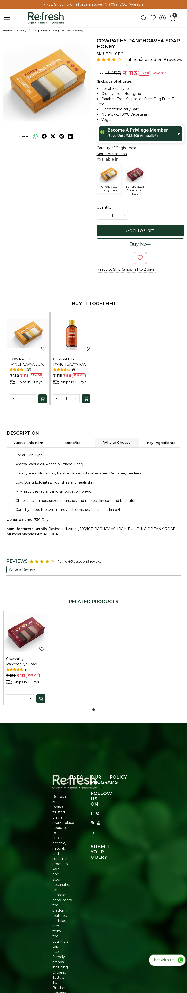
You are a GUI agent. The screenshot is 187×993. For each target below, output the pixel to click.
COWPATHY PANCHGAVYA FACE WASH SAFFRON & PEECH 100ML (71, 362)
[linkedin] (70, 136)
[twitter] (53, 136)
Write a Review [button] (22, 569)
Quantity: (104, 207)
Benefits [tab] (72, 443)
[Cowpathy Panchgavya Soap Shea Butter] (26, 633)
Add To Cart (140, 230)
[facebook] (44, 136)
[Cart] (42, 398)
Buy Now (140, 244)
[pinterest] (61, 136)
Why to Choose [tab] (117, 442)
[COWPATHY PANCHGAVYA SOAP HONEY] (28, 333)
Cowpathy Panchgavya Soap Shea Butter (21, 662)
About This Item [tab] (28, 443)
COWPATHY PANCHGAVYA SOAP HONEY (28, 362)
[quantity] (112, 215)
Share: (23, 136)
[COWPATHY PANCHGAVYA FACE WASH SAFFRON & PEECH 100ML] (72, 333)
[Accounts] (162, 18)
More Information (112, 154)
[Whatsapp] (35, 136)
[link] (143, 18)
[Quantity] (23, 398)
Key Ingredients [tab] (161, 443)
